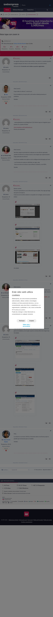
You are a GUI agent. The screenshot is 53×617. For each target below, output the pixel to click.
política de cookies (20, 309)
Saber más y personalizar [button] (26, 325)
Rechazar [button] (22, 320)
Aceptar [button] (31, 320)
